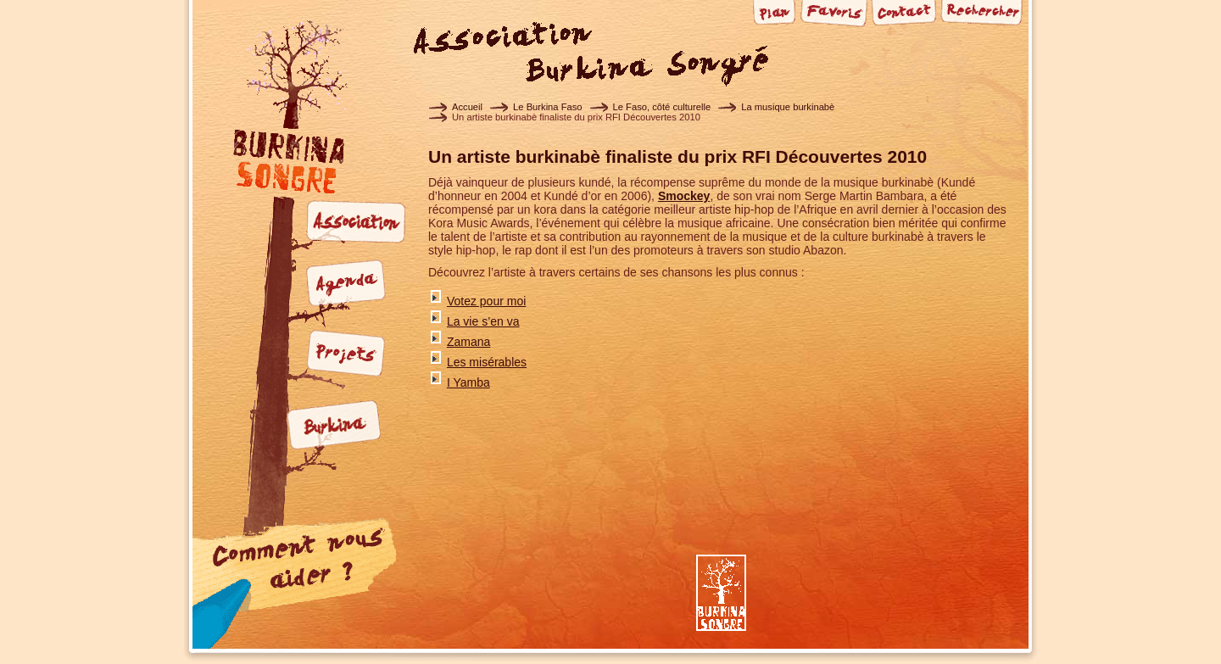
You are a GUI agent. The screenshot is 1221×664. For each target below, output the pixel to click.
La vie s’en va (483, 321)
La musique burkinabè (787, 107)
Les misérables (487, 362)
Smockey (684, 196)
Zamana (468, 342)
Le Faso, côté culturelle (662, 107)
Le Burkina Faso (547, 107)
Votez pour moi (486, 301)
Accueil (467, 107)
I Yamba (468, 382)
